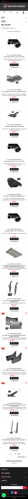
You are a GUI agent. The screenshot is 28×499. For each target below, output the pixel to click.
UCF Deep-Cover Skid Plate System (14, 126)
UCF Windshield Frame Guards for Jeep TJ (14, 440)
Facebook (14, 463)
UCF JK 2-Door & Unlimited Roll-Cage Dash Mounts (14, 301)
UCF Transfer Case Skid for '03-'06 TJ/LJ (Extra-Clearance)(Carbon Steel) (14, 266)
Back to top (22, 457)
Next (19, 454)
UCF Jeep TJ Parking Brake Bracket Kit (14, 196)
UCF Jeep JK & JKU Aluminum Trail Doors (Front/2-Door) (14, 336)
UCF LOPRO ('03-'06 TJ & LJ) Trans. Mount (14, 91)
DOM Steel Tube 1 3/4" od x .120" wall (14, 57)
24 (15, 454)
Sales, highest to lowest (9, 28)
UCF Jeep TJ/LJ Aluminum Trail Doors (14, 370)
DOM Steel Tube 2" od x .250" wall (14, 231)
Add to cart (14, 64)
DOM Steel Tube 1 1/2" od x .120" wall (14, 161)
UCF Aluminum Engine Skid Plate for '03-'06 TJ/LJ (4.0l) (14, 405)
